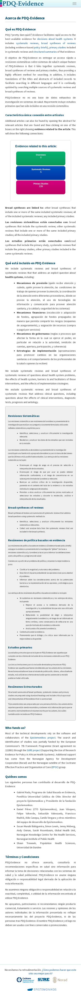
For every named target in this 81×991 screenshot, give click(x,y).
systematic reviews (27, 43)
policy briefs (40, 47)
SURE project (34, 750)
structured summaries (45, 51)
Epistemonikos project (42, 737)
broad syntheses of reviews (58, 43)
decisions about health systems (55, 39)
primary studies (57, 47)
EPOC (55, 767)
